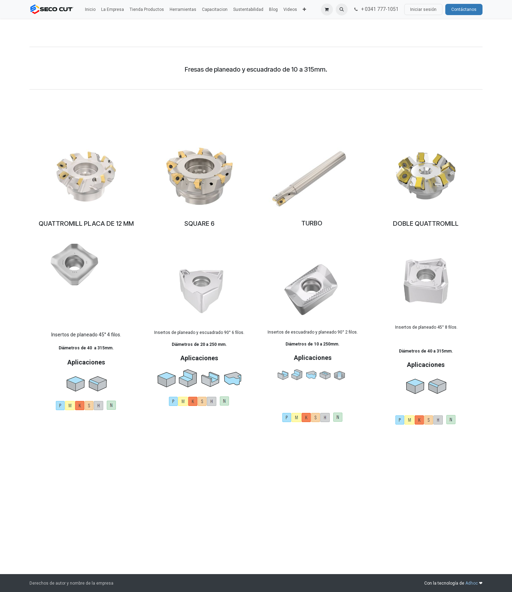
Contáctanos (464, 9)
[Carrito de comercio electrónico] (327, 9)
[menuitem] (90, 9)
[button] (342, 9)
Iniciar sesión (423, 9)
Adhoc (472, 583)
